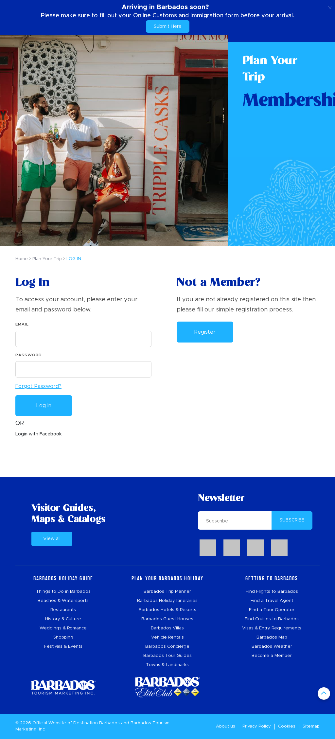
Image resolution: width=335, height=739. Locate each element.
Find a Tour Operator (271, 610)
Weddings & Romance (63, 628)
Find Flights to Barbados (272, 591)
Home (21, 259)
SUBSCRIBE (292, 520)
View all (52, 539)
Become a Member (272, 656)
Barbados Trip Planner (167, 591)
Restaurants (63, 610)
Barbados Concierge (167, 646)
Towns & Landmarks (167, 665)
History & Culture (63, 619)
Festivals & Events (63, 646)
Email (22, 324)
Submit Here (168, 26)
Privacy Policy (256, 726)
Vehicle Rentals (167, 637)
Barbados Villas (167, 628)
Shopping (63, 637)
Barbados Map (271, 637)
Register (205, 332)
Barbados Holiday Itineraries (167, 601)
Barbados (109, 723)
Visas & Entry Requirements (271, 628)
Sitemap (311, 726)
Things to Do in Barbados (63, 591)
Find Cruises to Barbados (272, 619)
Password (28, 355)
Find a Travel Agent (272, 601)
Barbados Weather (272, 646)
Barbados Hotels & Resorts (167, 610)
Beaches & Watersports (63, 601)
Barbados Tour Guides (167, 656)
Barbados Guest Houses (167, 619)
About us (225, 726)
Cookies (286, 726)
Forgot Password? (38, 386)
